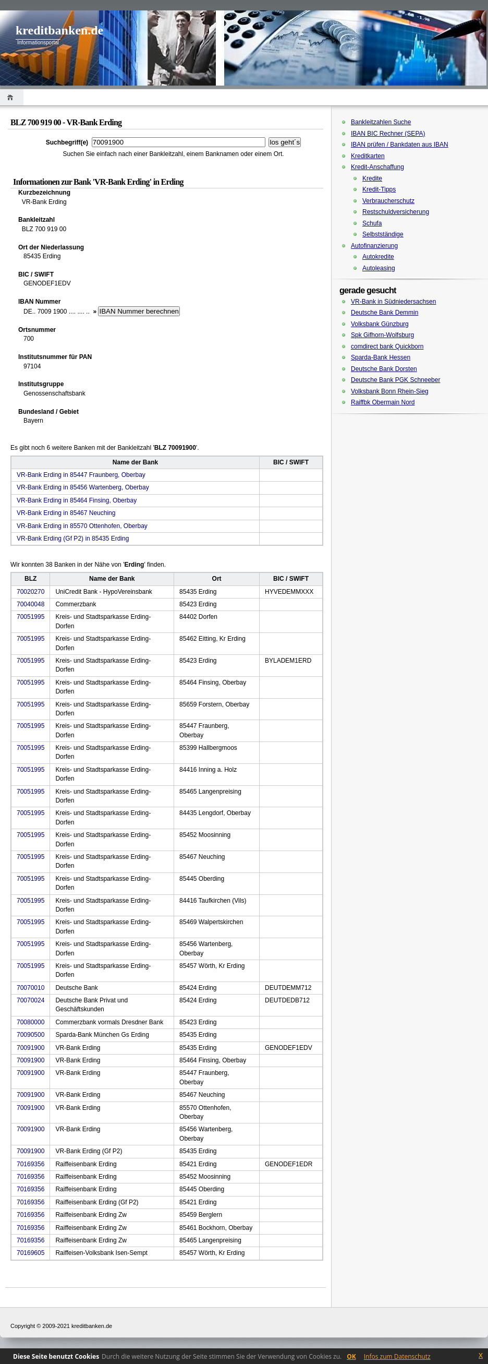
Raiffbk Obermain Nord (383, 402)
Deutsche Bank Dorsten (384, 369)
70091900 (30, 1047)
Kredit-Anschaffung (377, 167)
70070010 (30, 987)
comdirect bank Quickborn (387, 346)
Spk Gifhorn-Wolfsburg (382, 335)
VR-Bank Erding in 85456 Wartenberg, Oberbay (83, 487)
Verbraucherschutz (388, 201)
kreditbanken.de (59, 30)
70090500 (30, 1034)
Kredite (372, 178)
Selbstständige (383, 234)
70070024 (30, 1000)
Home (11, 97)
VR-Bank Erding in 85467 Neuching (66, 513)
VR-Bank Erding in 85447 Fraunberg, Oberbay (81, 474)
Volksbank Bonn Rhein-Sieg (390, 391)
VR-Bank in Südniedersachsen (393, 301)
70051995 (30, 616)
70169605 (30, 1253)
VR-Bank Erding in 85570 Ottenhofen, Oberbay (82, 526)
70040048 (30, 604)
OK (351, 1356)
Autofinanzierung (374, 245)
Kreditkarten (368, 156)
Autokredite (378, 256)
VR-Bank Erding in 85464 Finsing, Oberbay (77, 500)
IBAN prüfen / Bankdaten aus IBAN (399, 144)
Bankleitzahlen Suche (381, 122)
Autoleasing (378, 268)
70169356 (30, 1164)
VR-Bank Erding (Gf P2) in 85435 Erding (73, 538)
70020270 (30, 591)
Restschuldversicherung (395, 212)
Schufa (372, 223)
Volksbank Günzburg (380, 324)
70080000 (30, 1022)
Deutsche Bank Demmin (384, 312)
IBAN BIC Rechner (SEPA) (388, 133)
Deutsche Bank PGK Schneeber (395, 380)
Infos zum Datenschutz (397, 1356)
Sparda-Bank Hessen (380, 357)
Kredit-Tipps (379, 189)
